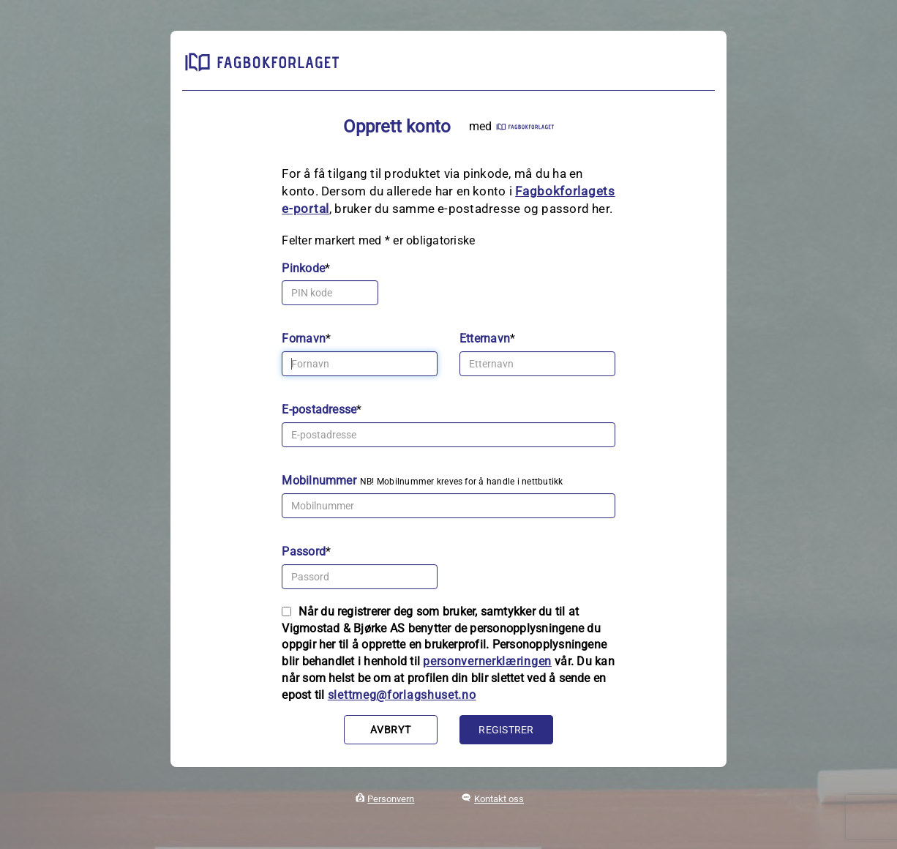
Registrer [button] (505, 730)
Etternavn (484, 338)
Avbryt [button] (390, 730)
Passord (304, 551)
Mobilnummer (319, 480)
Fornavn (304, 338)
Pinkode (303, 268)
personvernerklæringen (487, 661)
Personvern (390, 798)
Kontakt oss (499, 798)
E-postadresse (319, 409)
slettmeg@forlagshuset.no (402, 695)
